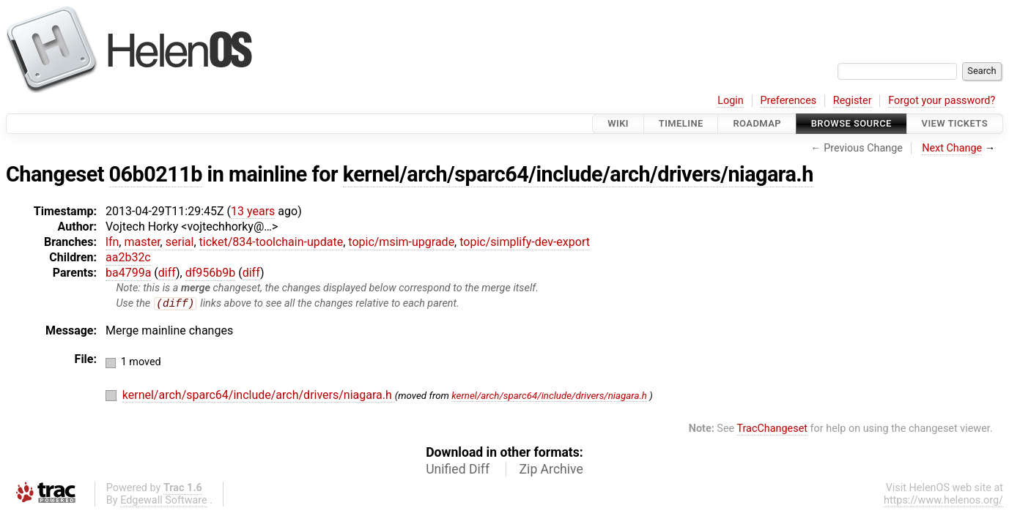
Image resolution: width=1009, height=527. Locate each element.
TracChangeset (771, 429)
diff (167, 273)
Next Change (952, 148)
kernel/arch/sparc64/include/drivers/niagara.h (549, 396)
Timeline (681, 123)
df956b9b (210, 273)
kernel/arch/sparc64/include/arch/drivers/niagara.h (578, 174)
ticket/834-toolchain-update (271, 242)
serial (180, 242)
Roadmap (757, 123)
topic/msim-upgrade (401, 242)
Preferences (788, 100)
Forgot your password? (941, 100)
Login (730, 100)
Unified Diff (457, 470)
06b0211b (155, 174)
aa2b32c (128, 257)
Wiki (618, 123)
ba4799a (128, 273)
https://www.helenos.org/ (943, 501)
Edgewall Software (163, 501)
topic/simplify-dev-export (524, 242)
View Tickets (955, 123)
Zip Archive (551, 470)
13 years (253, 211)
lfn (112, 242)
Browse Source (851, 123)
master (142, 242)
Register (852, 100)
